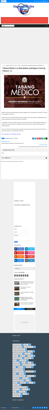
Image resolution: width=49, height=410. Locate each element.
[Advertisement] (11, 37)
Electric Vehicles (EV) (17, 358)
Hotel (29, 362)
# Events (16, 138)
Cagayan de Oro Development (18, 349)
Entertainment (28, 358)
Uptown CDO (22, 391)
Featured (30, 309)
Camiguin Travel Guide (17, 353)
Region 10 (15, 382)
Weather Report (16, 396)
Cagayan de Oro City (9, 65)
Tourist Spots (16, 389)
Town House (25, 389)
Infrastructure (16, 364)
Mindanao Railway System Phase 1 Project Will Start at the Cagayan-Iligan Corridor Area (27, 283)
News (19, 65)
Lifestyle (20, 367)
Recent (19, 309)
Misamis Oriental (29, 371)
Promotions (25, 378)
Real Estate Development (18, 380)
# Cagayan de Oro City (9, 138)
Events (16, 65)
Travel (14, 391)
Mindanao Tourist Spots (18, 371)
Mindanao (28, 367)
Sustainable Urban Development (19, 387)
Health (23, 362)
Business (26, 344)
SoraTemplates (9, 407)
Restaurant (23, 382)
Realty (27, 380)
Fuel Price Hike (16, 362)
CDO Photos (27, 353)
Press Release (16, 378)
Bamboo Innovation (17, 344)
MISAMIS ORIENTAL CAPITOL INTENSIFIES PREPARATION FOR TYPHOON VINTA (26, 299)
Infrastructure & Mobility (28, 364)
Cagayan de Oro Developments (19, 351)
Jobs (14, 367)
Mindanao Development (17, 369)
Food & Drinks (23, 360)
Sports (30, 382)
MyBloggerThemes (22, 407)
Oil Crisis (21, 373)
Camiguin (30, 351)
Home (4, 65)
